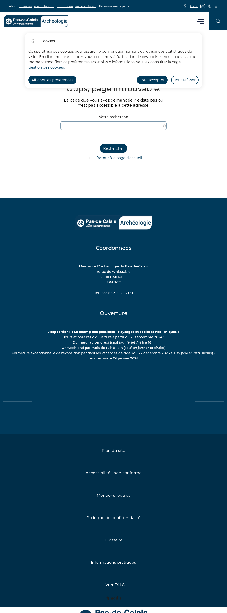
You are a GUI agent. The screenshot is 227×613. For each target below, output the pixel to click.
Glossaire (114, 540)
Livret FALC (113, 584)
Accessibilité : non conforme (114, 472)
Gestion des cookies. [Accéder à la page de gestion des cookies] (46, 67)
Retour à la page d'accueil (113, 158)
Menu (200, 21)
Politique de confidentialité (113, 517)
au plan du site (85, 6)
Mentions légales (113, 495)
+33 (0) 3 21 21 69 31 (117, 293)
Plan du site (113, 450)
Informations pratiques (113, 562)
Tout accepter (152, 80)
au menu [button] (25, 6)
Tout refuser (185, 80)
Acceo (194, 6)
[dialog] (113, 60)
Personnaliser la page (114, 6)
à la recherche (44, 6)
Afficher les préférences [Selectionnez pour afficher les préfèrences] (52, 80)
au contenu (65, 6)
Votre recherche (113, 117)
